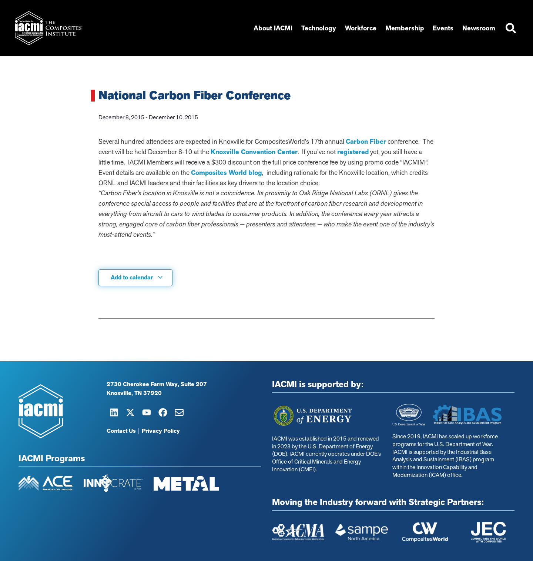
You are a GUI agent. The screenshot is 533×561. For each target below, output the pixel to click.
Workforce (360, 28)
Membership (404, 28)
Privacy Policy (161, 431)
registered (353, 151)
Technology (318, 28)
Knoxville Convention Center (254, 151)
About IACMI (273, 28)
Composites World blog (226, 172)
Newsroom (478, 28)
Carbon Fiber (366, 141)
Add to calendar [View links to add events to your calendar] (137, 277)
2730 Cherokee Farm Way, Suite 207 (157, 384)
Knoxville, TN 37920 (134, 393)
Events (443, 28)
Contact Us (121, 431)
